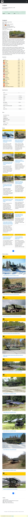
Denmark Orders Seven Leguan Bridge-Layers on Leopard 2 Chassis (8, 200)
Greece (5, 68)
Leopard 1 (5, 116)
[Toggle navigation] (26, 1)
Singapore (6, 77)
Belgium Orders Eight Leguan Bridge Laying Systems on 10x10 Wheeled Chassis (19, 141)
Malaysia (5, 71)
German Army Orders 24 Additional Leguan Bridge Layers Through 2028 (19, 182)
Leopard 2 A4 (5, 118)
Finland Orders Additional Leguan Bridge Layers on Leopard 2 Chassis (19, 215)
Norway (5, 74)
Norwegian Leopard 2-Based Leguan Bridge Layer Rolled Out (7, 185)
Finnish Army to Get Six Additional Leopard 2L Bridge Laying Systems (19, 161)
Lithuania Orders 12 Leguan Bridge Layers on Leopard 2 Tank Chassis (7, 141)
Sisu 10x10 (5, 124)
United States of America (8, 86)
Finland (5, 65)
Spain (5, 80)
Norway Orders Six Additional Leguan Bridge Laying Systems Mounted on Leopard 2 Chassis (8, 223)
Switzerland (6, 83)
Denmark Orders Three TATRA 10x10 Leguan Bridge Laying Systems (8, 163)
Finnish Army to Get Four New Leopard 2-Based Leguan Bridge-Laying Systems (7, 237)
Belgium (5, 60)
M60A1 (4, 121)
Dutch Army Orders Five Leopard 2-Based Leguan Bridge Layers (19, 237)
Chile (5, 62)
